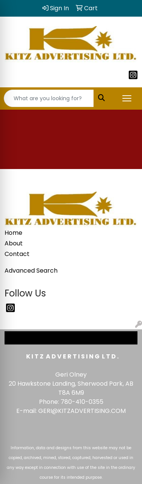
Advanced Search (31, 270)
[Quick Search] (49, 98)
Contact (17, 254)
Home (13, 232)
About (14, 243)
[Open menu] (126, 98)
